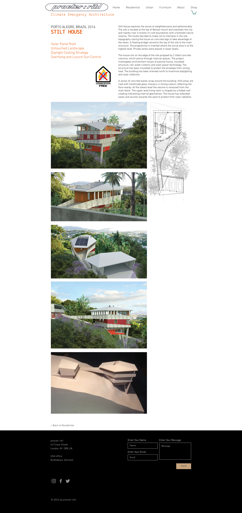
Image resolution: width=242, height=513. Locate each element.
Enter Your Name (137, 440)
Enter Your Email (137, 452)
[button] (194, 12)
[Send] (183, 466)
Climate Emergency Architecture (82, 15)
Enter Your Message (170, 440)
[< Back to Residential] (66, 425)
